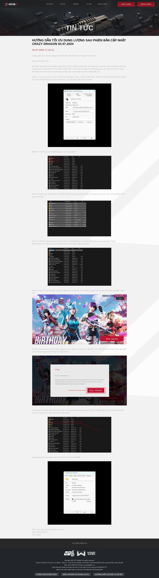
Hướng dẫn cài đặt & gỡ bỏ (108, 574)
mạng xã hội (103, 4)
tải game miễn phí (79, 543)
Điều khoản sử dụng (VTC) (76, 574)
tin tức (62, 4)
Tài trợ (89, 4)
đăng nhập (146, 4)
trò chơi (50, 4)
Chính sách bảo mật (47, 574)
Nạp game (126, 4)
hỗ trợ (75, 4)
